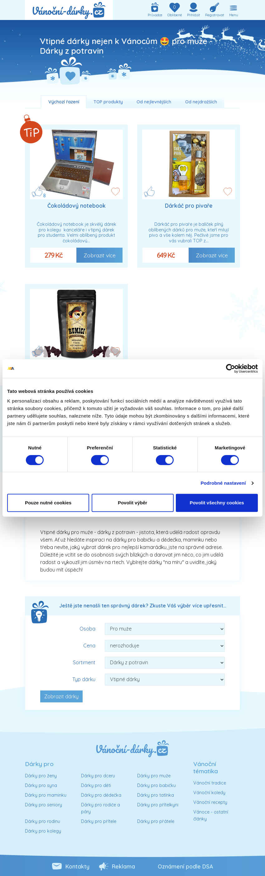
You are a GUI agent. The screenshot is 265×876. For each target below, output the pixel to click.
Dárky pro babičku (156, 785)
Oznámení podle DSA (185, 866)
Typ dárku (83, 679)
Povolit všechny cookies (217, 502)
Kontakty (77, 866)
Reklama (123, 866)
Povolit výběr (132, 502)
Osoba (87, 629)
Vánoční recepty (210, 802)
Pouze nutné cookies (48, 502)
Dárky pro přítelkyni (157, 805)
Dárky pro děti (96, 785)
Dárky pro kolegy (43, 831)
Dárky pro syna (41, 785)
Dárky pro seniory (43, 805)
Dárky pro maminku (45, 795)
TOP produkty (108, 102)
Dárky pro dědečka (101, 795)
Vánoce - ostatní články (210, 815)
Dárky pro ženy (41, 776)
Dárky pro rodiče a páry (100, 808)
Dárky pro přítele (98, 821)
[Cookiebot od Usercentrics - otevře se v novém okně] (230, 368)
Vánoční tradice (209, 783)
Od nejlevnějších (154, 102)
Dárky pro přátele (155, 821)
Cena (89, 645)
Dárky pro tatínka (155, 795)
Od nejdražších (201, 102)
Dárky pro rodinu (42, 821)
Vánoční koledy (209, 792)
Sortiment (84, 662)
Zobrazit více (100, 255)
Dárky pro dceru (98, 776)
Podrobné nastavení (223, 483)
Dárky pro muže (154, 776)
